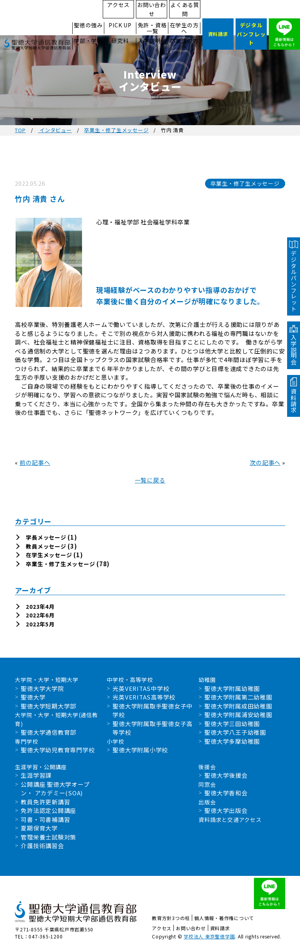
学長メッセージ (46, 537)
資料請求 (220, 928)
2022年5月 (40, 624)
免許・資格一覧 (152, 28)
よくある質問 (184, 9)
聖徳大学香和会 (225, 793)
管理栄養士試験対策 (48, 837)
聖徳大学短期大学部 (48, 706)
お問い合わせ (151, 9)
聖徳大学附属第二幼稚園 (238, 697)
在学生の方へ (184, 28)
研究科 (120, 41)
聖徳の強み (88, 25)
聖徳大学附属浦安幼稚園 (238, 714)
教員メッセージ (46, 546)
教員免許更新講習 (45, 802)
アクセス (118, 5)
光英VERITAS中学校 (140, 688)
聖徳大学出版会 (225, 810)
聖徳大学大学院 (42, 688)
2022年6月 (40, 615)
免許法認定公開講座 (48, 810)
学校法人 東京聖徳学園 (209, 936)
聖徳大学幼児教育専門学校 (58, 750)
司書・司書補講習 (45, 819)
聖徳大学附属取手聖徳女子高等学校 (152, 728)
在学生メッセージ (49, 555)
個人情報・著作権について (224, 918)
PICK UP (120, 25)
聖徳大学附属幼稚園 (232, 688)
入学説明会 (152, 41)
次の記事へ (265, 462)
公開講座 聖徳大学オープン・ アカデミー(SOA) (55, 788)
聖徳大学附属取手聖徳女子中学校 (152, 710)
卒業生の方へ (184, 44)
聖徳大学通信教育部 (48, 732)
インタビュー (54, 130)
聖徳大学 (33, 697)
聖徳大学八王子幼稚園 (235, 732)
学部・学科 (88, 41)
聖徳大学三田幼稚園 (232, 723)
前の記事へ (35, 462)
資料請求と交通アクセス (229, 819)
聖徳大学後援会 (225, 775)
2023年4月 (40, 606)
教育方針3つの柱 (171, 918)
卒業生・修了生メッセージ (116, 130)
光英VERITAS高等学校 (143, 697)
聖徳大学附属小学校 (140, 750)
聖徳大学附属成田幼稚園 (238, 706)
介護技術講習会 (42, 845)
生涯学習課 (36, 775)
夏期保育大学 (39, 828)
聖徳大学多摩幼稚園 (232, 741)
